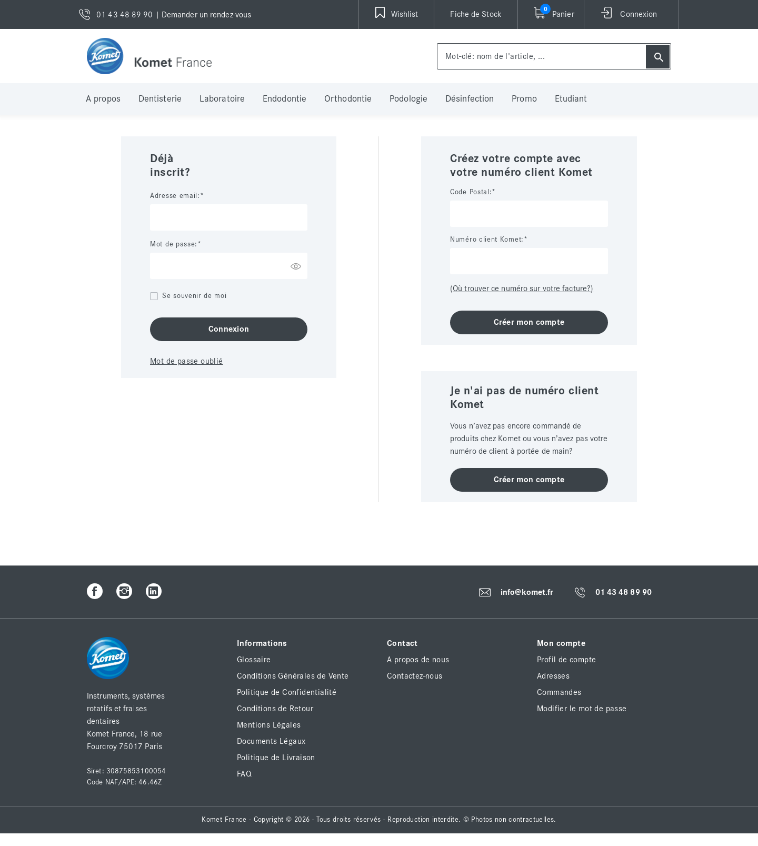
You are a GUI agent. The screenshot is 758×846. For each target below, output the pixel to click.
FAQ (244, 774)
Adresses (553, 676)
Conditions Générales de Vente (293, 676)
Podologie (408, 99)
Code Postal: (471, 192)
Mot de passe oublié (186, 361)
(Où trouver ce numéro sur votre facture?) (521, 288)
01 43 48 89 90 (623, 593)
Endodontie (284, 99)
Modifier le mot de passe (582, 708)
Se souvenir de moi (194, 296)
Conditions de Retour (275, 708)
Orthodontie (348, 99)
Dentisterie (160, 99)
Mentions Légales (269, 725)
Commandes (559, 692)
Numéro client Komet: (487, 239)
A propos (103, 99)
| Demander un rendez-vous (203, 15)
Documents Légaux (271, 741)
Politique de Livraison (276, 757)
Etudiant (571, 99)
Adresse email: (175, 196)
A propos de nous (418, 659)
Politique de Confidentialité (286, 692)
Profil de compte (566, 659)
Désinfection (469, 99)
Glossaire (254, 659)
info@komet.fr (527, 592)
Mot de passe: (173, 244)
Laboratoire (222, 99)
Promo (524, 99)
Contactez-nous (415, 676)
